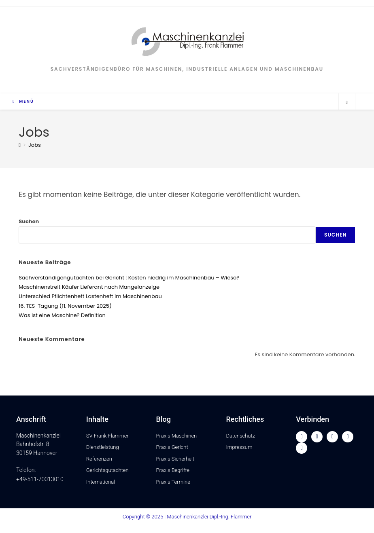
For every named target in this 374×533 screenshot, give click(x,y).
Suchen (29, 221)
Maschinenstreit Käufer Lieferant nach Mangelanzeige (89, 287)
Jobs (34, 145)
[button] (18, 515)
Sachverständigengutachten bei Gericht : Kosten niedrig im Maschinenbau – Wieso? (129, 277)
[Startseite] (20, 145)
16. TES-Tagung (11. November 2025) (65, 306)
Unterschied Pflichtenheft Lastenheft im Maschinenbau (90, 296)
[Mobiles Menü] (23, 101)
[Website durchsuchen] (347, 102)
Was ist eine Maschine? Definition (62, 315)
